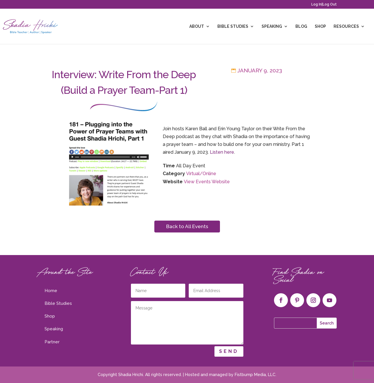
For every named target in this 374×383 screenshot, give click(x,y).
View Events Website (207, 181)
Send (229, 351)
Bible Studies (232, 26)
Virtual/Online (201, 173)
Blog (301, 26)
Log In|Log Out (324, 4)
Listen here (222, 152)
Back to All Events (187, 226)
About (196, 26)
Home (51, 290)
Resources (346, 26)
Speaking (272, 26)
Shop (320, 26)
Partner (52, 341)
